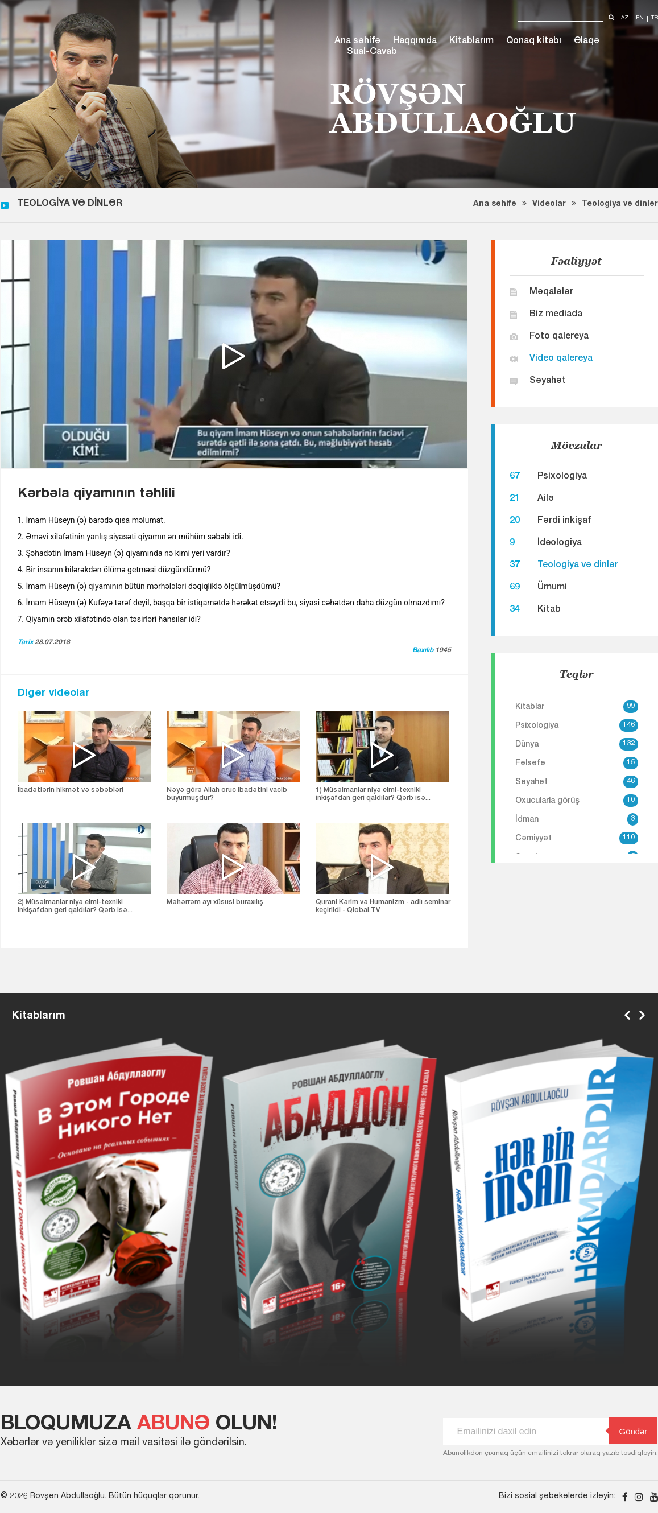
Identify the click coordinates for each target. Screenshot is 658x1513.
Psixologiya (562, 476)
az (624, 18)
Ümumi (552, 587)
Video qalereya (561, 359)
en (640, 18)
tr (654, 18)
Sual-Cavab (372, 52)
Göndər (628, 1430)
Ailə (545, 499)
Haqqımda (415, 41)
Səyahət (547, 381)
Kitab (549, 610)
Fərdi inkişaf (564, 521)
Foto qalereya (559, 336)
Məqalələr (551, 292)
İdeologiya (559, 543)
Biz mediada (555, 314)
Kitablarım (471, 41)
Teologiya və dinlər (620, 204)
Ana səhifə (357, 41)
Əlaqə (586, 41)
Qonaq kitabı (533, 41)
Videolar (549, 204)
